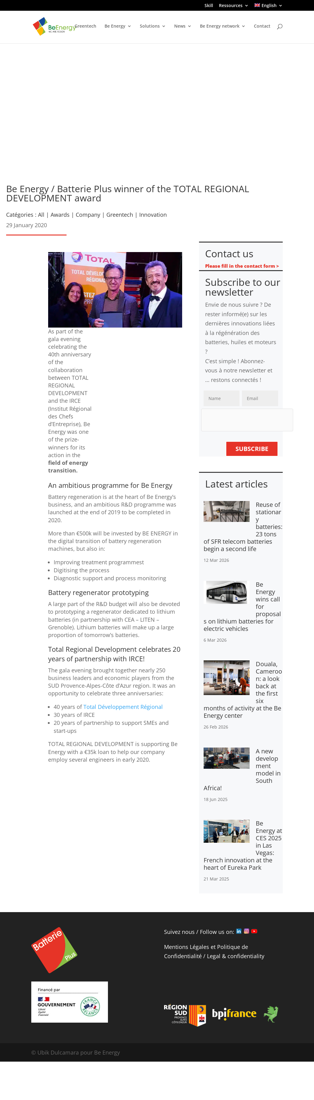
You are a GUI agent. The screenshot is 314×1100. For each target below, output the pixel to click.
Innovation (153, 214)
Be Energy (115, 26)
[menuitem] (268, 7)
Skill (209, 5)
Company (88, 214)
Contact (262, 26)
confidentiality (246, 956)
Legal (213, 956)
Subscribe (252, 449)
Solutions (150, 26)
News (180, 26)
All (41, 214)
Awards (60, 214)
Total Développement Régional (123, 706)
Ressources (231, 5)
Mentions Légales (186, 946)
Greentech (85, 26)
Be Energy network (219, 26)
